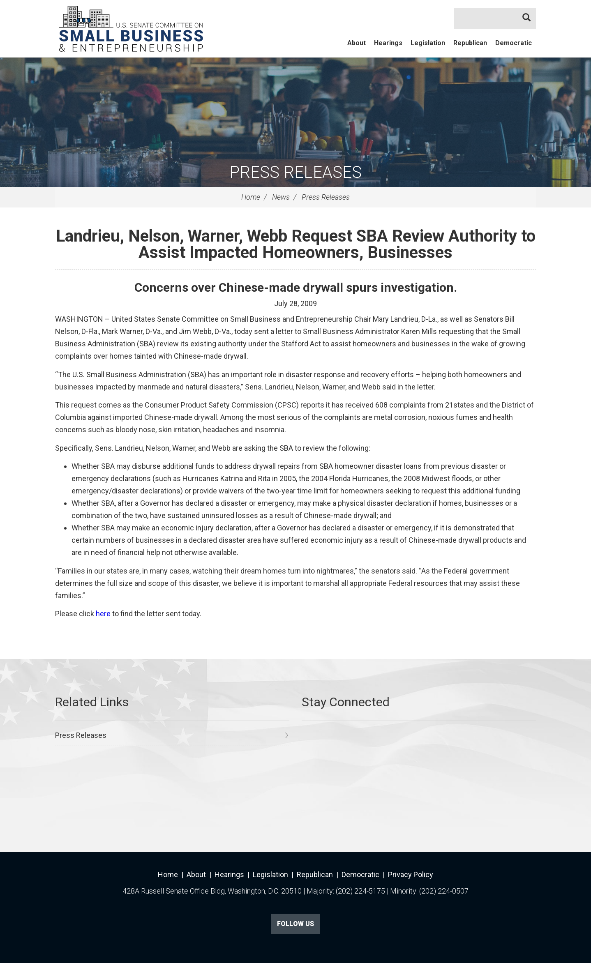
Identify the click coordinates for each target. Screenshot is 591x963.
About (356, 43)
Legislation (428, 43)
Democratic (513, 43)
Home (250, 197)
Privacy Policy (410, 874)
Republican (470, 43)
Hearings (388, 43)
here (104, 613)
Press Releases (295, 172)
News (281, 197)
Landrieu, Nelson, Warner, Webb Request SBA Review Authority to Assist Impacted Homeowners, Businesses (296, 244)
